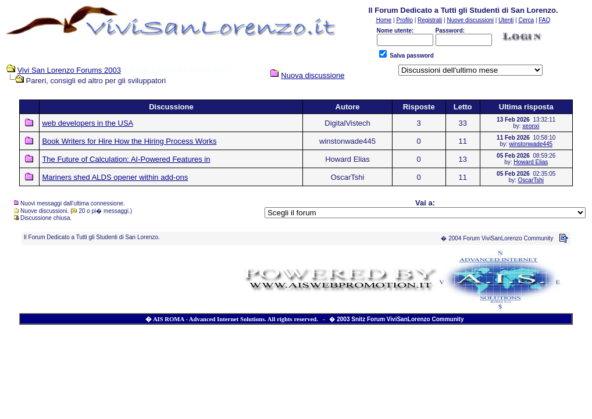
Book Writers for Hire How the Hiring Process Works (129, 141)
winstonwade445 (531, 144)
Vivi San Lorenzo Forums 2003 (69, 70)
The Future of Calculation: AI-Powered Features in (126, 159)
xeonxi (530, 126)
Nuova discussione (312, 75)
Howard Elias (530, 162)
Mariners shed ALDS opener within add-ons (115, 177)
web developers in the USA (87, 123)
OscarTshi (531, 180)
